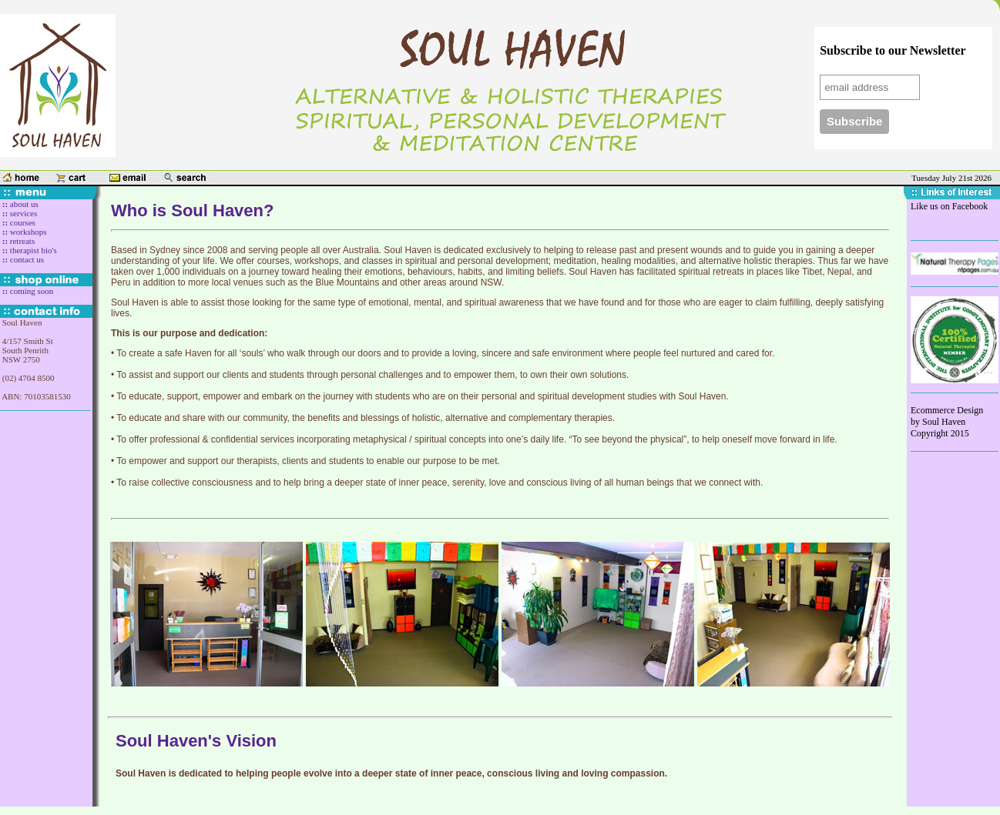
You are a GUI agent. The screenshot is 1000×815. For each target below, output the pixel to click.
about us (23, 204)
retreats (22, 241)
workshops (27, 231)
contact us (26, 259)
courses (21, 222)
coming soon (30, 291)
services (22, 213)
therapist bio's (32, 250)
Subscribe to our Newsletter (892, 50)
